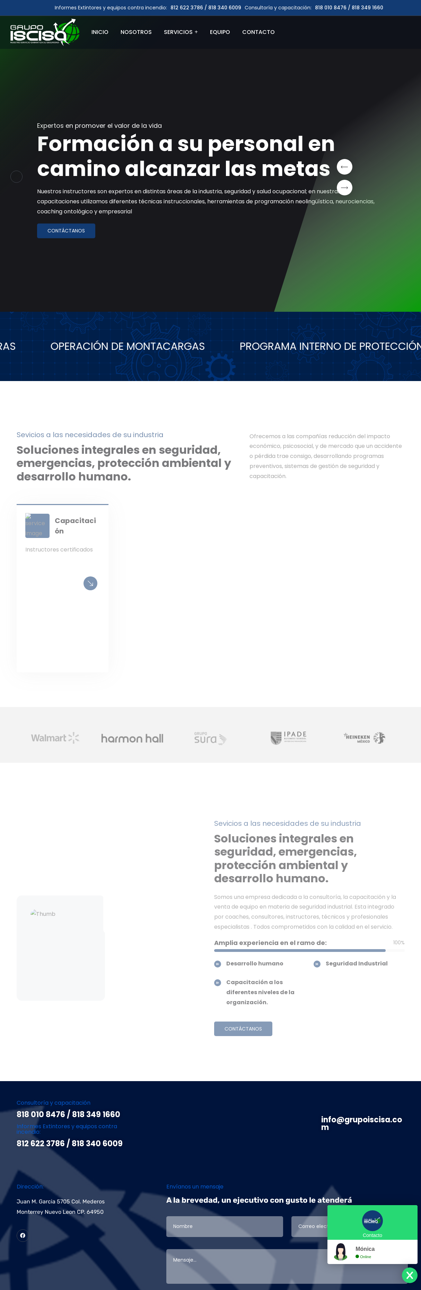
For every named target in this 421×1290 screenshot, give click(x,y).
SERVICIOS (178, 32)
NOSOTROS (136, 32)
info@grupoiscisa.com (361, 1123)
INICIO (99, 32)
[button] (344, 167)
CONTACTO (258, 32)
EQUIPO (220, 32)
